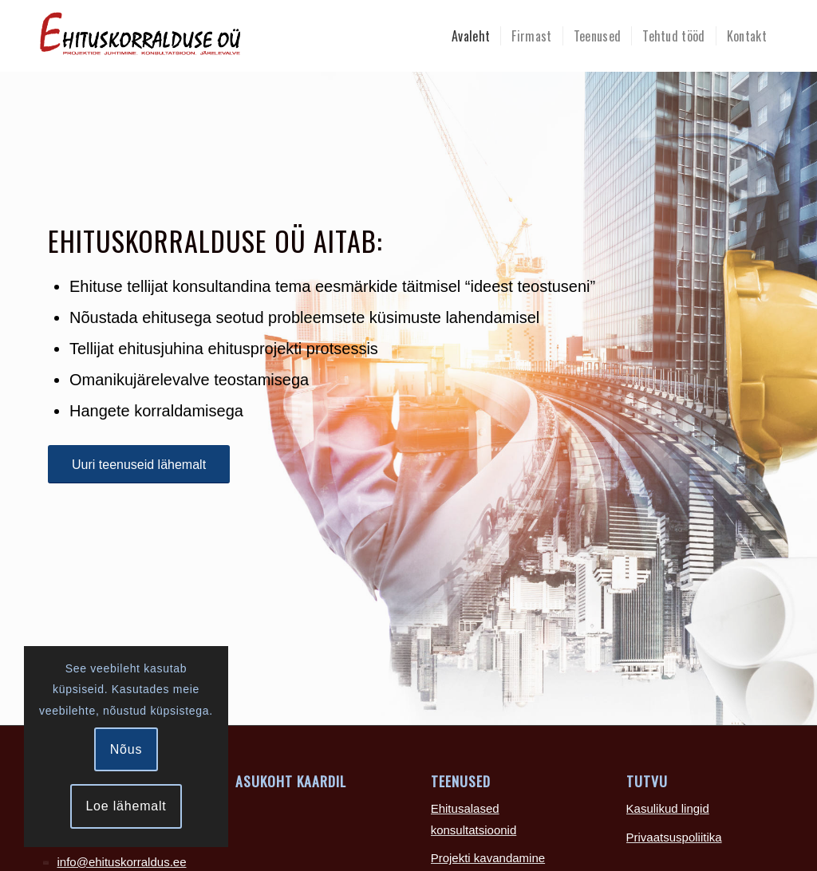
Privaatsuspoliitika (674, 837)
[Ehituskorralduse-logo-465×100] (207, 36)
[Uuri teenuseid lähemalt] (139, 464)
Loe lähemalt (125, 806)
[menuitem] (470, 36)
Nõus (126, 749)
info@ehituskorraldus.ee (122, 862)
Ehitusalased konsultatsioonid (474, 819)
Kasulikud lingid (667, 808)
